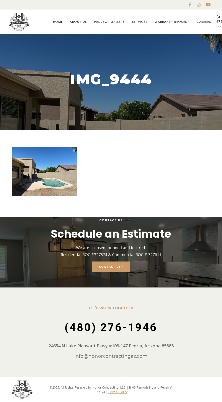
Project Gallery (109, 22)
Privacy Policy (117, 392)
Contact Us (111, 267)
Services (140, 22)
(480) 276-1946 (111, 327)
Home (58, 22)
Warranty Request (172, 22)
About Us (78, 22)
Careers (203, 22)
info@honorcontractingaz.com (111, 356)
